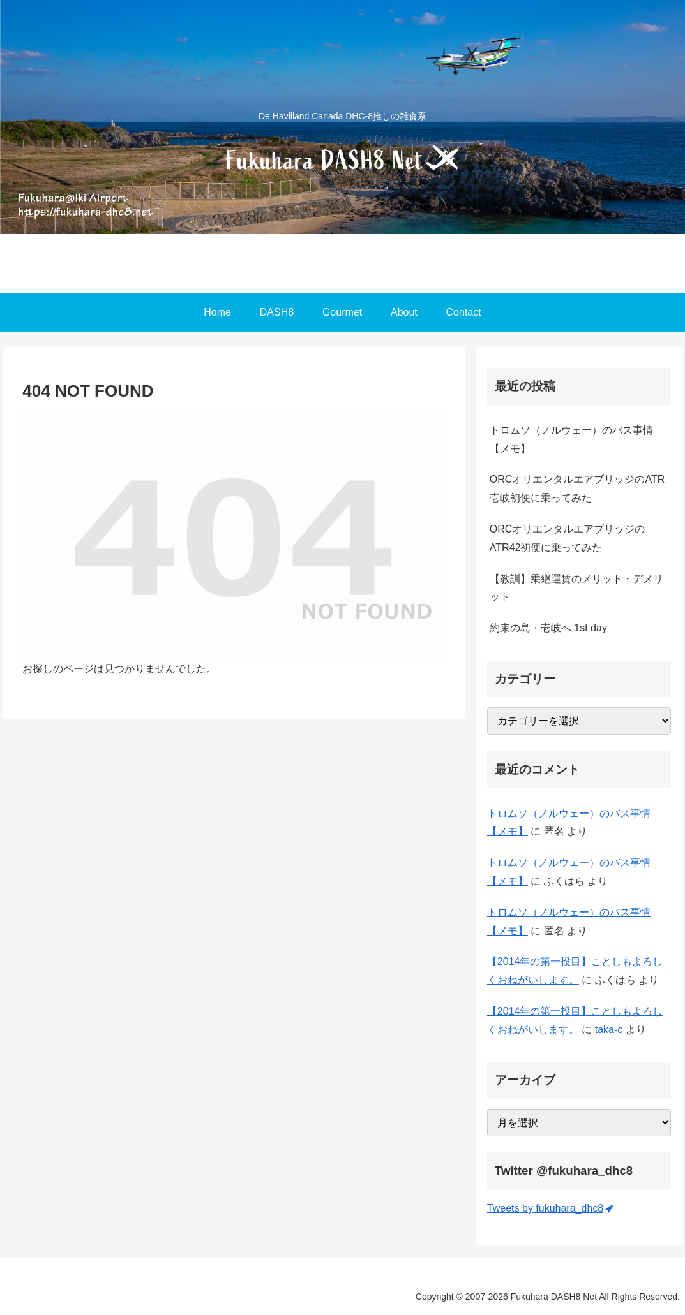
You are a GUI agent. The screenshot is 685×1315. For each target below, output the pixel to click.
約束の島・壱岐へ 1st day (548, 627)
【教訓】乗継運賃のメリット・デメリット (576, 588)
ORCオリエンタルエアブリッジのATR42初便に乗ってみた (567, 538)
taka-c (609, 1029)
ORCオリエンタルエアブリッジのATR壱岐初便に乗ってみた (577, 488)
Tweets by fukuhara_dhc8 (550, 1208)
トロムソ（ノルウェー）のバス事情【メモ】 (571, 439)
